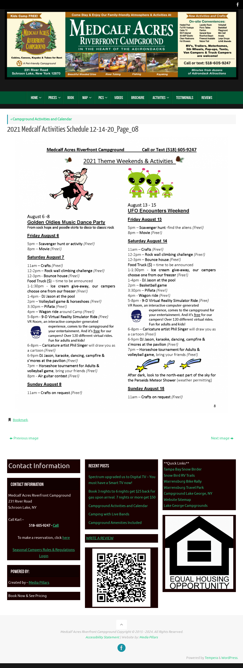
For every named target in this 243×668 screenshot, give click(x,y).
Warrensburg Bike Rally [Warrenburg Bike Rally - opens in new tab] (182, 481)
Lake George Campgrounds (186, 505)
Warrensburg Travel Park (184, 487)
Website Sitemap (177, 500)
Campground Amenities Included (115, 523)
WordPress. (229, 658)
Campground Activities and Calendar (41, 119)
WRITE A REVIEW (99, 538)
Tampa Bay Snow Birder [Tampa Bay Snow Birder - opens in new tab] (183, 469)
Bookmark (21, 420)
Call (56, 525)
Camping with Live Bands (109, 514)
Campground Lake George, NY (188, 493)
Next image (222, 438)
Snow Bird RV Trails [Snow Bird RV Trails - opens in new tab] (179, 475)
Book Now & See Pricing (27, 596)
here (66, 538)
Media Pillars (39, 582)
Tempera (211, 658)
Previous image (23, 438)
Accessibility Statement (102, 637)
